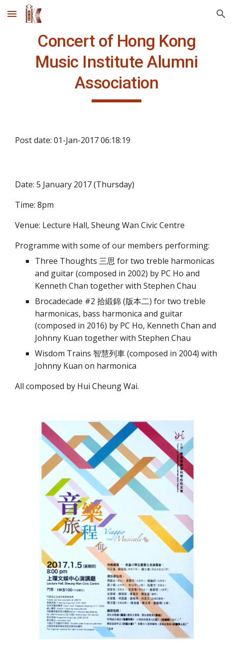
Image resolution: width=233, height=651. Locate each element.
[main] (116, 66)
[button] (12, 13)
